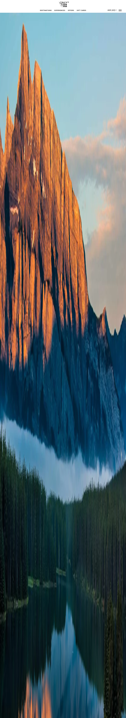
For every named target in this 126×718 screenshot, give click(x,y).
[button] (112, 9)
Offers (71, 9)
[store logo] (63, 4)
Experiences (59, 9)
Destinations (46, 9)
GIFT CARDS (81, 9)
